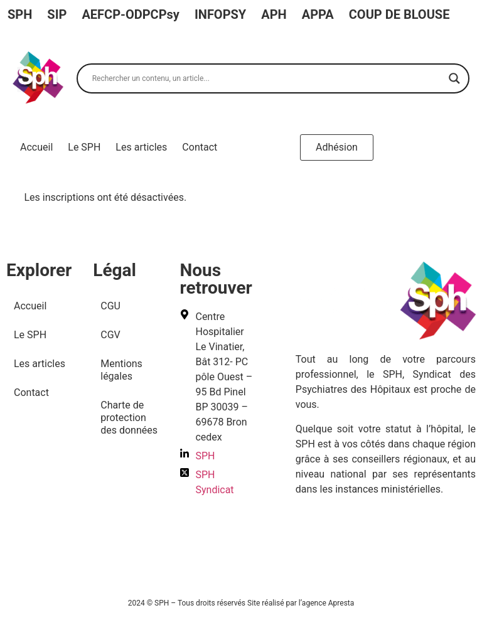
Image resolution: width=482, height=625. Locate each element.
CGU (110, 306)
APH (273, 14)
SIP (57, 14)
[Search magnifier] (454, 78)
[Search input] (267, 78)
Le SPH (84, 147)
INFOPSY (220, 14)
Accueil (36, 147)
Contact (199, 147)
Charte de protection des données (129, 417)
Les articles (141, 147)
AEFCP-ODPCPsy (130, 14)
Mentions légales (121, 370)
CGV (110, 335)
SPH (20, 14)
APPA (318, 14)
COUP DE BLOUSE (399, 14)
